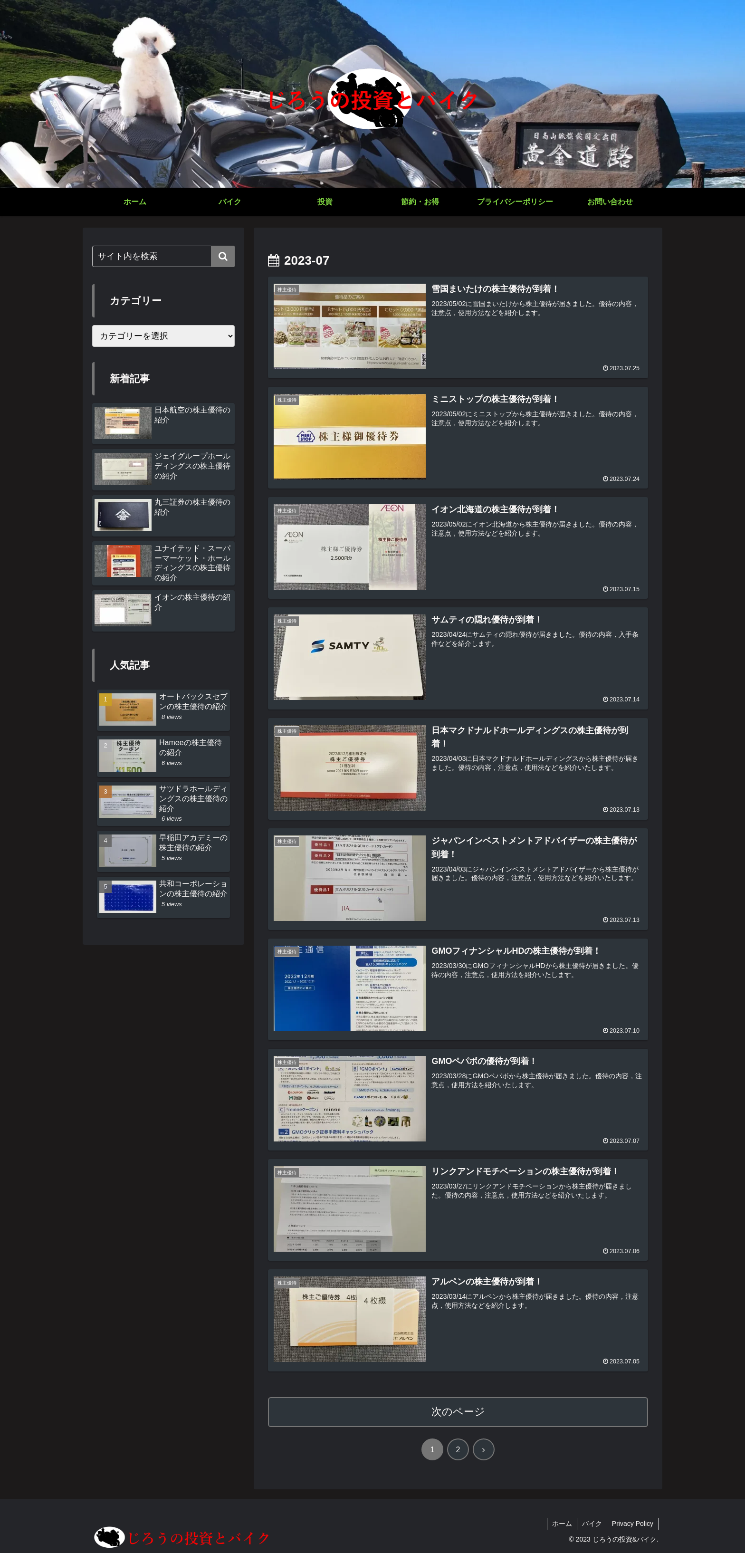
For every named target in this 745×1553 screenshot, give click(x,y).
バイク (592, 1523)
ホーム (562, 1523)
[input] (163, 256)
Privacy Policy (632, 1523)
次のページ (458, 1412)
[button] (223, 256)
